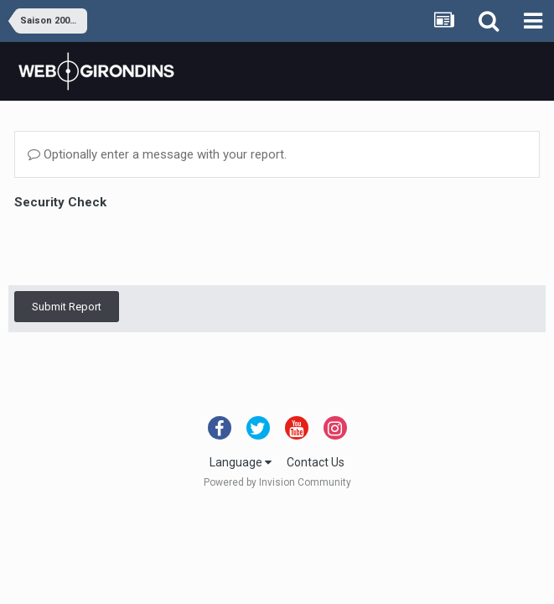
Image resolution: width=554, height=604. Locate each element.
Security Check (60, 202)
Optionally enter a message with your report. (157, 154)
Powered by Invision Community (277, 482)
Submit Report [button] (66, 306)
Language (241, 462)
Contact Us (315, 462)
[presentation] (141, 246)
